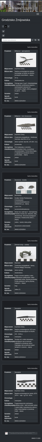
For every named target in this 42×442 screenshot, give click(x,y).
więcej (31, 75)
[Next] (8, 26)
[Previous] (3, 26)
